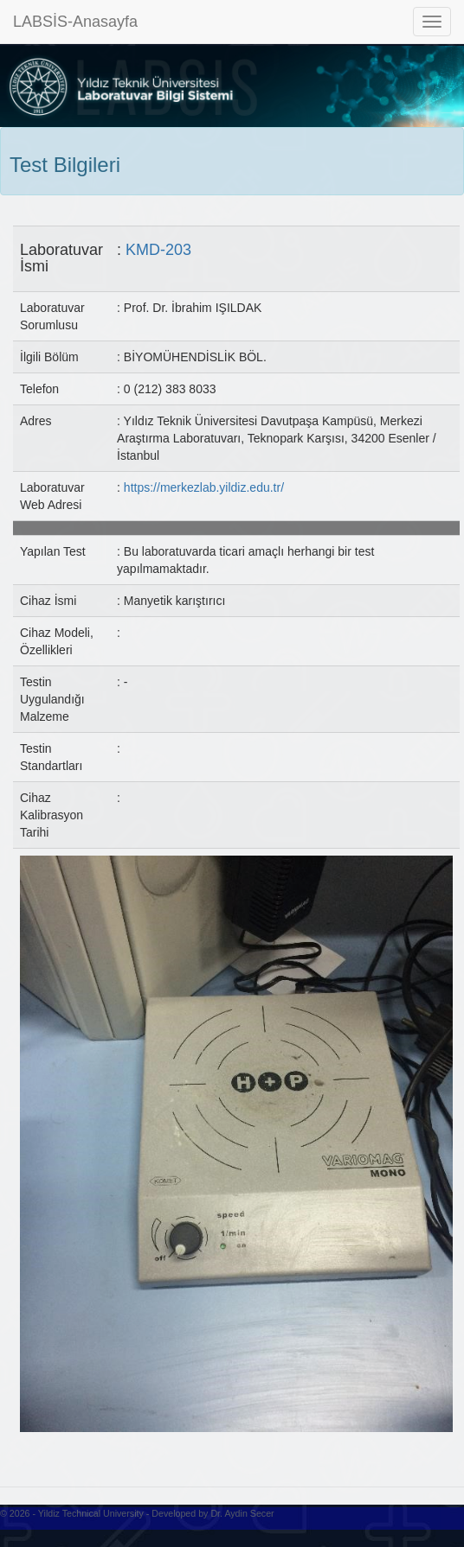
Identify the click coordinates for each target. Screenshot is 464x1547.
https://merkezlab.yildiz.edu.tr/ (204, 487)
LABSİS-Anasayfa (75, 21)
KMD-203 (158, 249)
